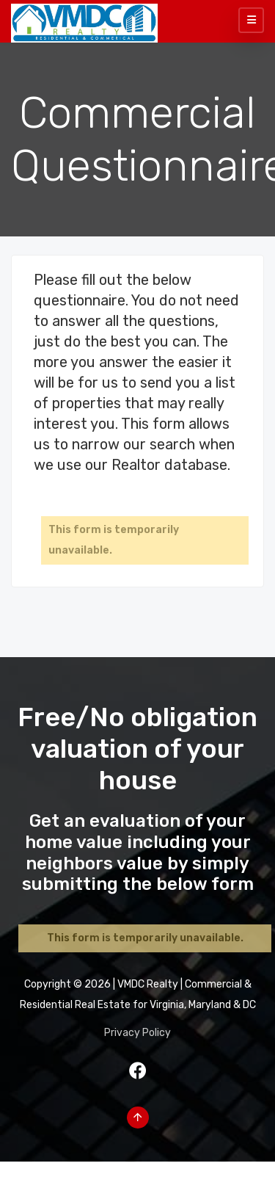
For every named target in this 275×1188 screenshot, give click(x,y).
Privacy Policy (137, 1032)
